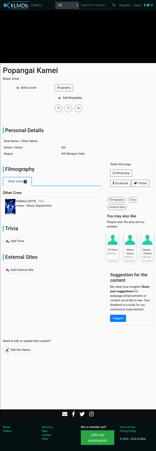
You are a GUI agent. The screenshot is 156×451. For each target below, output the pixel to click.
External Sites (117, 207)
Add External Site (19, 270)
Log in (138, 5)
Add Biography (69, 98)
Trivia (133, 199)
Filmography (116, 199)
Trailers (7, 431)
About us (47, 427)
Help (44, 431)
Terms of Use (128, 427)
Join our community (97, 438)
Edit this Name (17, 350)
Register (125, 5)
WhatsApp (121, 173)
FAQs (45, 438)
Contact (46, 435)
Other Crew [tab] (17, 181)
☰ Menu (36, 5)
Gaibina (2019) (26, 201)
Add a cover (26, 88)
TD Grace (112, 249)
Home (6, 427)
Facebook (120, 183)
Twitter (140, 183)
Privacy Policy (128, 431)
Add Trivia (14, 241)
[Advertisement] (78, 36)
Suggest (118, 318)
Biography (64, 87)
